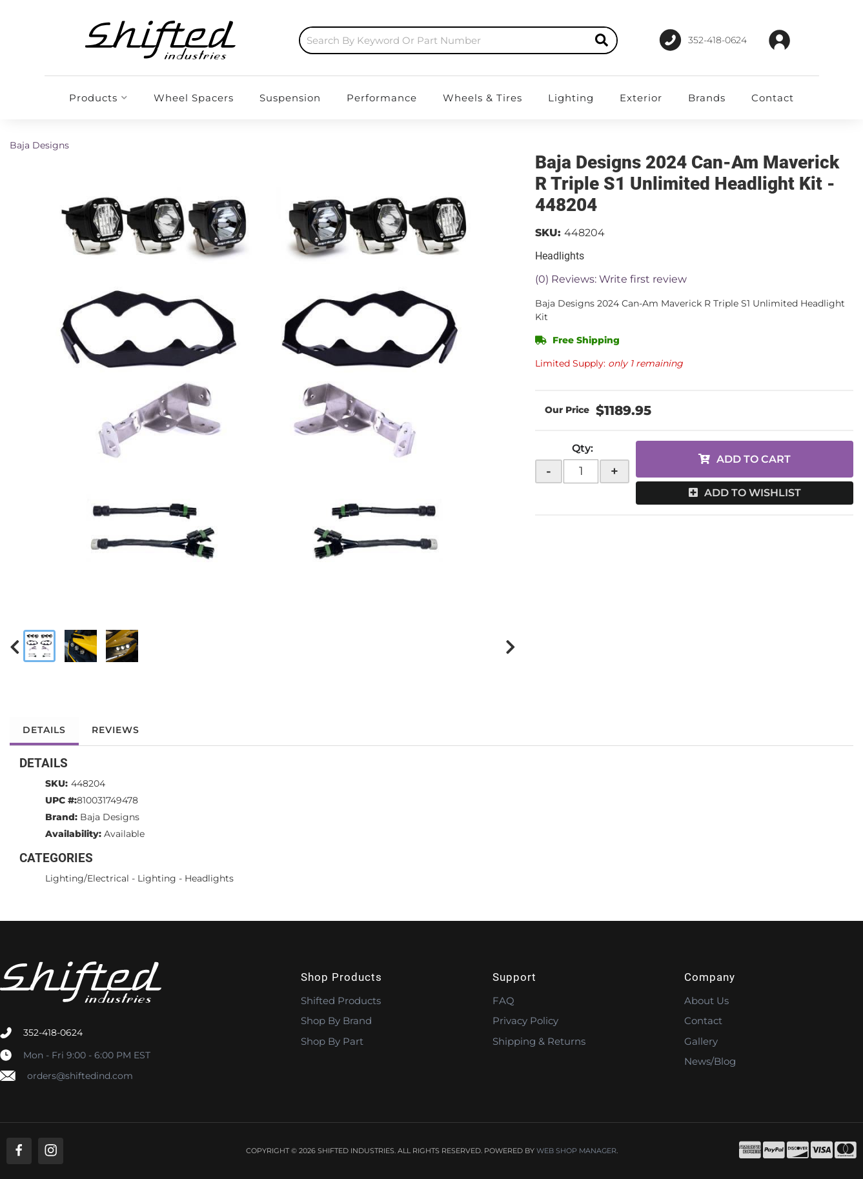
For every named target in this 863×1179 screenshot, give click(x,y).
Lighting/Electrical (87, 878)
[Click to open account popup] (779, 40)
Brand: (61, 817)
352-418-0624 (53, 1032)
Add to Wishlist (752, 493)
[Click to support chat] (703, 40)
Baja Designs (39, 145)
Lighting (156, 878)
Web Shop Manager (576, 1150)
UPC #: (61, 800)
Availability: (73, 834)
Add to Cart (753, 459)
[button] (458, 40)
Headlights (209, 878)
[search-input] (443, 40)
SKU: (548, 233)
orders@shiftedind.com (80, 1075)
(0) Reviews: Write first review (611, 279)
